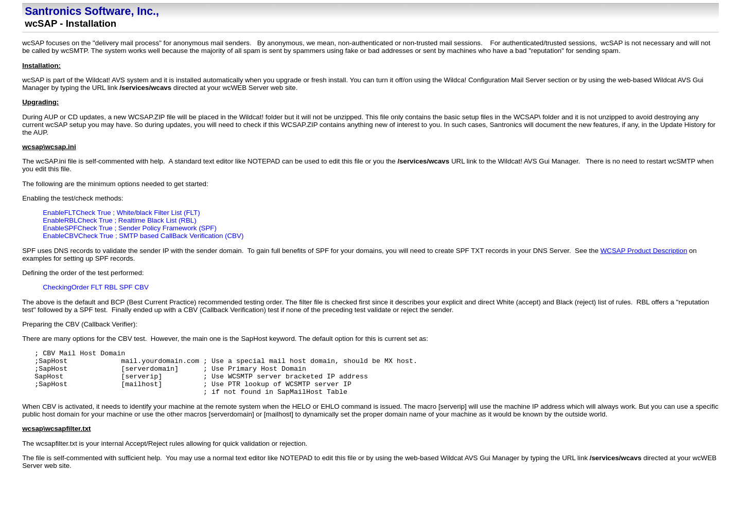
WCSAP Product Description (644, 251)
